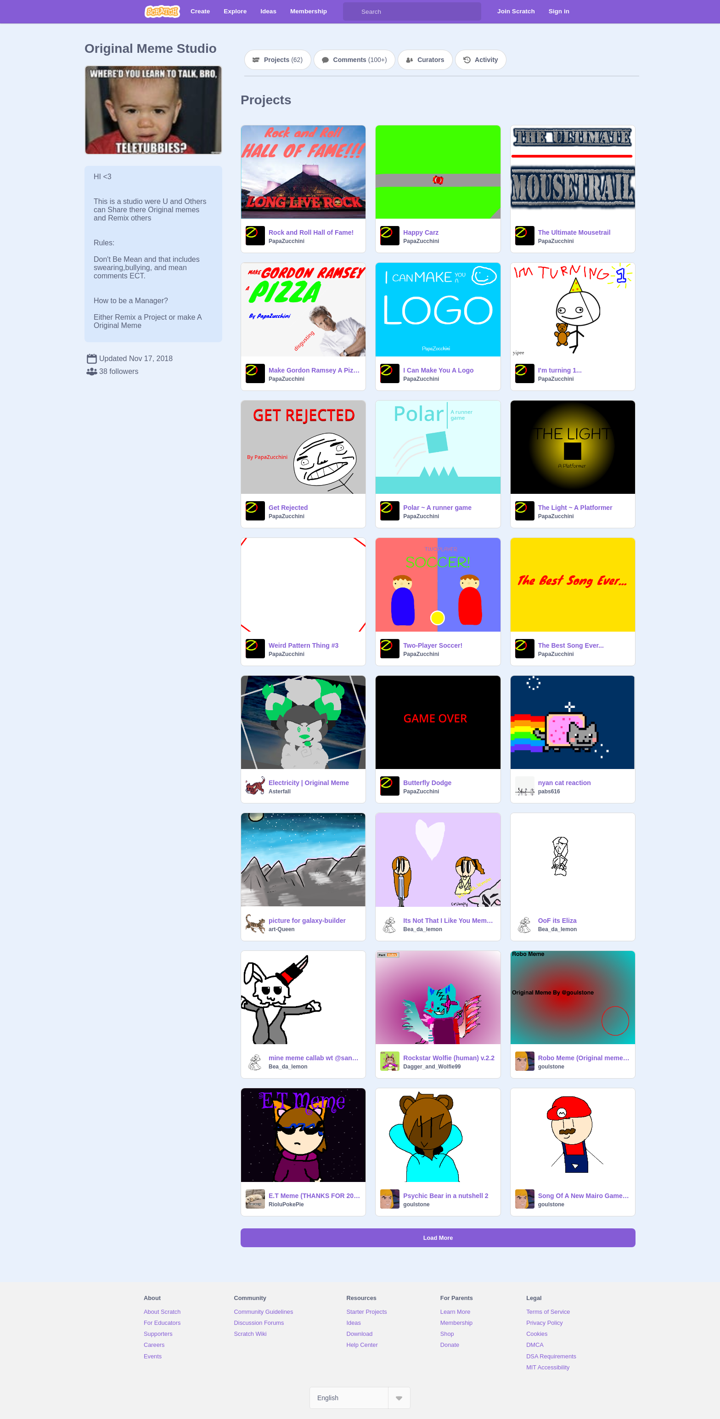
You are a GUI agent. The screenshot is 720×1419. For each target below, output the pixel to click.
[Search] (352, 11)
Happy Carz (421, 232)
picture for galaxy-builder (307, 920)
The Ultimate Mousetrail (574, 232)
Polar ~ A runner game (437, 507)
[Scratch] (162, 11)
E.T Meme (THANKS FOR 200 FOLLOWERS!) (314, 1195)
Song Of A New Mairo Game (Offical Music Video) (584, 1195)
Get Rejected (288, 507)
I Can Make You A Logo (438, 370)
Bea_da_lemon (422, 929)
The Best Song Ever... (571, 645)
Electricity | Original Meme (309, 782)
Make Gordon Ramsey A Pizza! (314, 370)
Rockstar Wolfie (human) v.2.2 (449, 1058)
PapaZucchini (286, 241)
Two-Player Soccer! (432, 645)
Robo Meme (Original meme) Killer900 (584, 1058)
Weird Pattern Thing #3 (303, 645)
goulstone (551, 1066)
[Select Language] (360, 1398)
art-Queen (282, 929)
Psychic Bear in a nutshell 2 (445, 1195)
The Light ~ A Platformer (575, 507)
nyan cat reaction (564, 782)
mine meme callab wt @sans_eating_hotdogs (314, 1058)
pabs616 (549, 791)
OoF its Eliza (557, 920)
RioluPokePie (286, 1204)
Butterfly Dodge (427, 782)
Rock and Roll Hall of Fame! (311, 232)
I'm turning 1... (560, 370)
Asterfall (280, 791)
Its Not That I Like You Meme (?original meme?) (449, 920)
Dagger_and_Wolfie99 (432, 1066)
